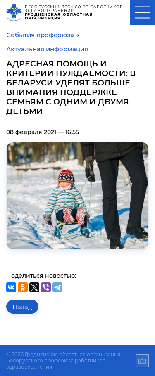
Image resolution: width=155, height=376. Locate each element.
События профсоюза (40, 35)
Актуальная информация (47, 49)
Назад (22, 307)
